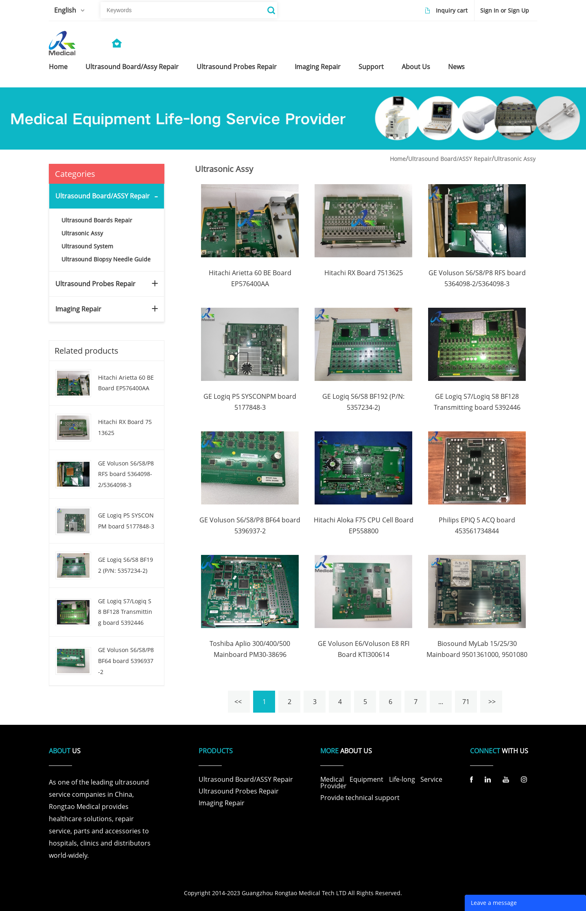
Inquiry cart (452, 10)
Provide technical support (360, 797)
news (456, 66)
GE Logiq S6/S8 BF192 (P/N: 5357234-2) (125, 565)
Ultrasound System (87, 246)
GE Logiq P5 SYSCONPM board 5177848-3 (126, 520)
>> (491, 701)
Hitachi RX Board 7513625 (125, 427)
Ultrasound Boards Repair (96, 220)
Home (398, 159)
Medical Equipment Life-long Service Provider (381, 782)
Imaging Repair (78, 308)
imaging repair (318, 66)
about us (416, 66)
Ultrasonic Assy (82, 233)
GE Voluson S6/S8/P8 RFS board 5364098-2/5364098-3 (126, 474)
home (58, 66)
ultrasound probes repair (237, 66)
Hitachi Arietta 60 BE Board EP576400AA (126, 383)
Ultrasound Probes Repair (95, 283)
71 (466, 701)
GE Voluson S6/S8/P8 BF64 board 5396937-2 (126, 660)
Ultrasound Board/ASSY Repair (102, 195)
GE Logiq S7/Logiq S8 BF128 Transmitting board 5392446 (125, 611)
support (371, 66)
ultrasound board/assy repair (132, 66)
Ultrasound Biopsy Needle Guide (106, 259)
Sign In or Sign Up (504, 10)
